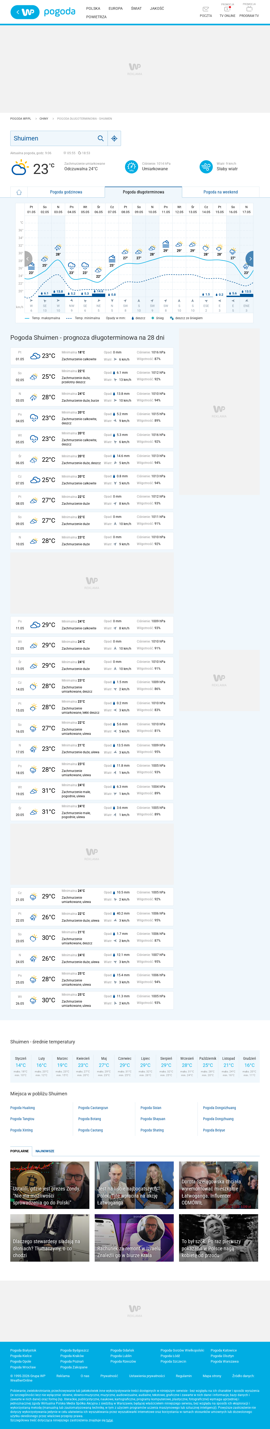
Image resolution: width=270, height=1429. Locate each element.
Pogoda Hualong (22, 1108)
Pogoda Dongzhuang (218, 1119)
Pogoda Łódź (170, 1356)
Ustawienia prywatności (147, 1376)
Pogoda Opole (20, 1361)
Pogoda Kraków (72, 1356)
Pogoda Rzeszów (123, 1361)
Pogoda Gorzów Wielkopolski (182, 1350)
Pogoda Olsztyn (222, 1356)
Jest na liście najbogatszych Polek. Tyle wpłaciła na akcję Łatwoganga (127, 1195)
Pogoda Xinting (21, 1130)
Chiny (44, 118)
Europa (116, 8)
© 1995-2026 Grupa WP (27, 1376)
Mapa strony (212, 1376)
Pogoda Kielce (21, 1356)
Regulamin (184, 1376)
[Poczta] (205, 12)
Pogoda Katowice (224, 1350)
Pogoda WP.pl (21, 118)
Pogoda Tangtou (22, 1119)
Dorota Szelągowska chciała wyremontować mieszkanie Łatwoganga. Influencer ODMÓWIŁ (211, 1192)
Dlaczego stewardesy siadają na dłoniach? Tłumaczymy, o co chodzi (46, 1248)
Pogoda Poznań (72, 1361)
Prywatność (109, 1376)
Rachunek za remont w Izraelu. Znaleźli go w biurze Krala (129, 1252)
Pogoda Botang (89, 1119)
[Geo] (114, 138)
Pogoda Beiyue (214, 1130)
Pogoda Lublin (121, 1356)
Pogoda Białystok (23, 1350)
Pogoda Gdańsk (122, 1350)
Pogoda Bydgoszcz (74, 1350)
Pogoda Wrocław (23, 1367)
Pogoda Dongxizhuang (219, 1108)
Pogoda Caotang (90, 1130)
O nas (85, 1376)
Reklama (63, 1376)
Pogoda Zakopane (74, 1367)
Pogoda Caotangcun (93, 1108)
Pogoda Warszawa (225, 1361)
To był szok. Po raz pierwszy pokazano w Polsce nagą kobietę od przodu (211, 1248)
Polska (93, 8)
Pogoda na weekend (221, 192)
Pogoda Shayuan (153, 1119)
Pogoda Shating (152, 1130)
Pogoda (59, 12)
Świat (136, 8)
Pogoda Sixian (151, 1108)
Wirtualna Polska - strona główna (25, 12)
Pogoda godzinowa (66, 192)
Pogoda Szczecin (173, 1361)
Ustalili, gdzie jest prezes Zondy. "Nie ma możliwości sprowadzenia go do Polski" (46, 1195)
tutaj (109, 1420)
